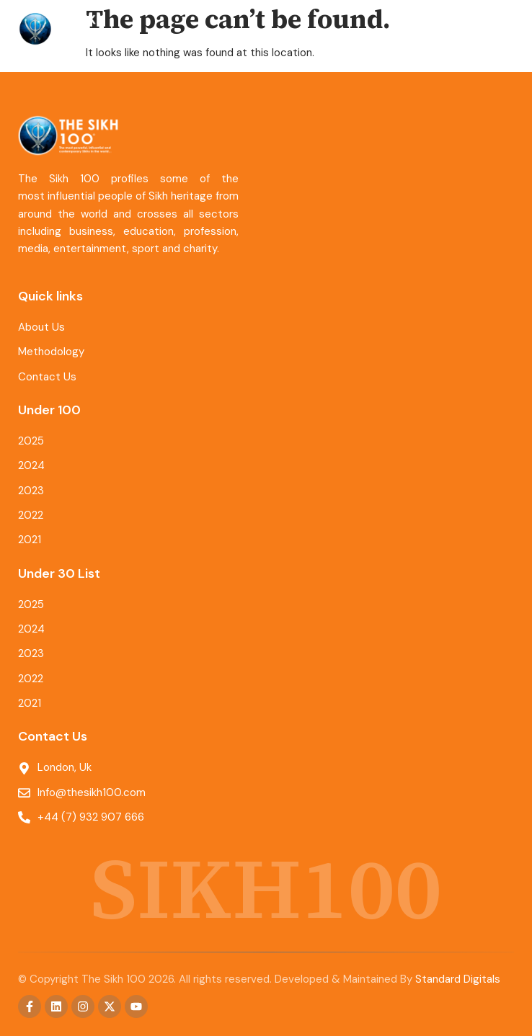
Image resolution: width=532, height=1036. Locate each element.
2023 (31, 490)
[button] (501, 29)
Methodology (51, 351)
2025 (31, 441)
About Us (41, 327)
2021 (29, 539)
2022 (30, 515)
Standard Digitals (457, 979)
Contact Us (47, 377)
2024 (31, 465)
